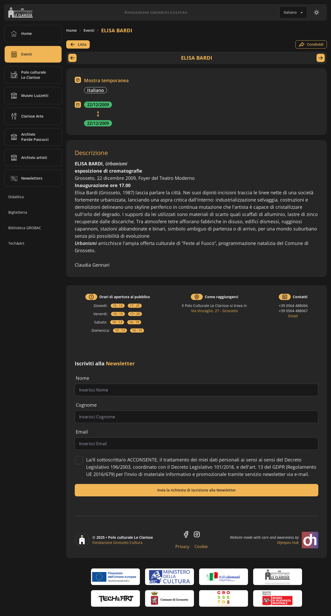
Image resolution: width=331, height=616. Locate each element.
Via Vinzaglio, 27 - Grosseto (214, 310)
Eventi (89, 30)
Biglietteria (17, 212)
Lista (78, 44)
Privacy (182, 546)
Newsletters (25, 178)
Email (293, 315)
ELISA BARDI (116, 30)
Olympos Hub (288, 542)
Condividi (311, 44)
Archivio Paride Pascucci (29, 137)
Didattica (16, 196)
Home (71, 30)
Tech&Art (16, 243)
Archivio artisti (28, 157)
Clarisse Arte (26, 116)
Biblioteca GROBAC (24, 227)
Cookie (201, 546)
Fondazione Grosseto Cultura (117, 542)
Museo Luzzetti (28, 95)
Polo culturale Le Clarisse (27, 75)
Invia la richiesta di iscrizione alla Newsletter (196, 490)
